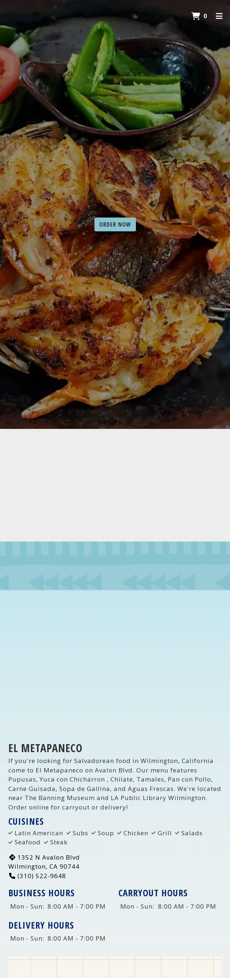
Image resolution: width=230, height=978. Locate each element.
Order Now (115, 224)
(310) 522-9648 (37, 876)
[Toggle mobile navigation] (219, 16)
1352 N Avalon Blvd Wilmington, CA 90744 (44, 862)
